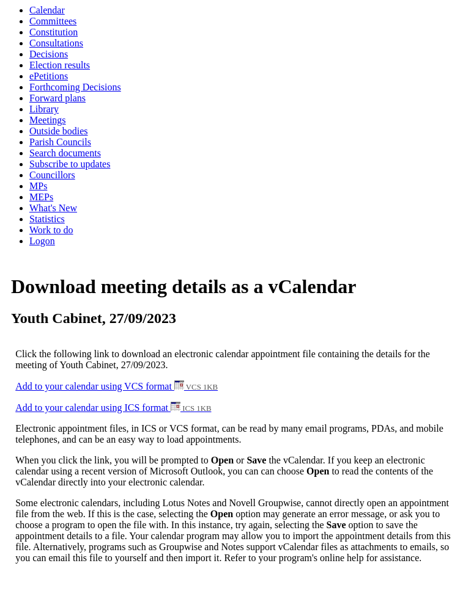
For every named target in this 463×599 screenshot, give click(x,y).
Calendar (47, 10)
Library (44, 109)
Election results (59, 65)
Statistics (47, 219)
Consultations (56, 43)
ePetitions (48, 76)
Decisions (48, 54)
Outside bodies (58, 131)
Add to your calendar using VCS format (116, 386)
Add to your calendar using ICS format (113, 407)
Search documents (65, 153)
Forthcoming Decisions (75, 87)
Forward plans (57, 98)
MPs (38, 186)
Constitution (53, 32)
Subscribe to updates (69, 164)
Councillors (52, 175)
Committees (52, 21)
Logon (42, 241)
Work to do (51, 230)
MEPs (41, 197)
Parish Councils (60, 142)
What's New (53, 208)
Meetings (47, 120)
